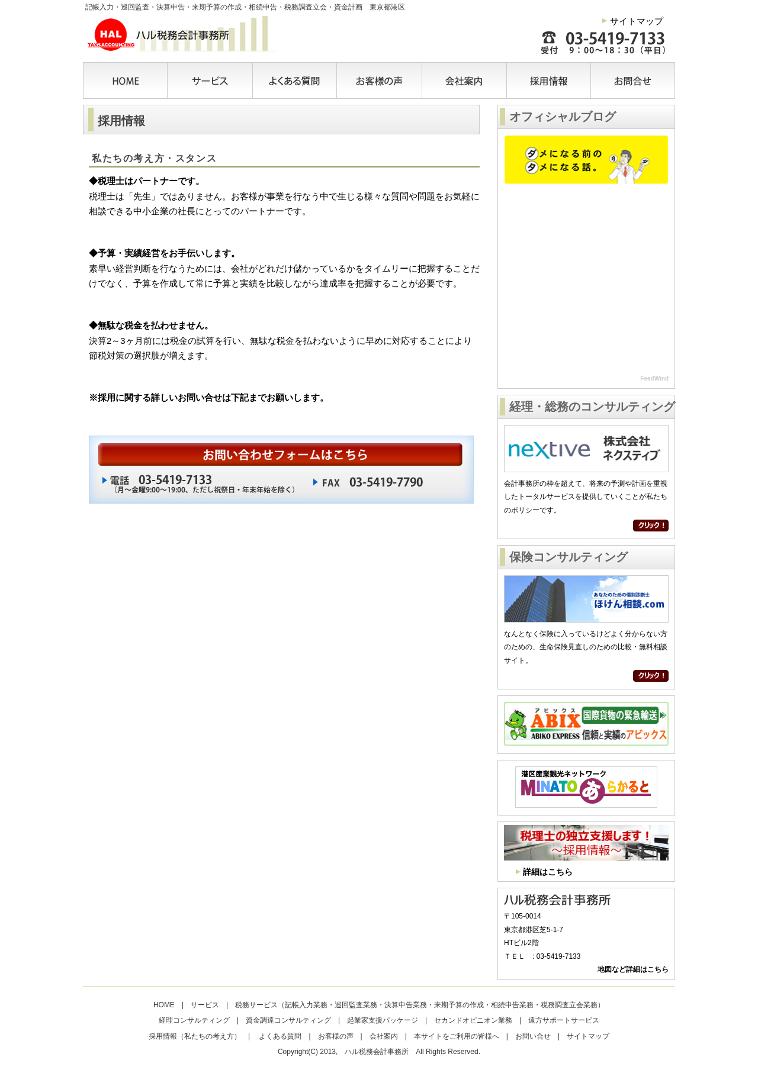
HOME (126, 80)
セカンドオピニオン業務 (473, 1020)
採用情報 (549, 80)
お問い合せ (533, 1036)
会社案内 (464, 80)
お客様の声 (380, 80)
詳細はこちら (548, 871)
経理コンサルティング (194, 1020)
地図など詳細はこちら (633, 969)
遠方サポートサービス (563, 1020)
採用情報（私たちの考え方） (195, 1036)
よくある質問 (295, 80)
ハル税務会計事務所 (180, 34)
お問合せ (629, 80)
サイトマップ (636, 21)
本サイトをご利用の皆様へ (456, 1036)
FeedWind (654, 378)
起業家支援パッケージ (382, 1020)
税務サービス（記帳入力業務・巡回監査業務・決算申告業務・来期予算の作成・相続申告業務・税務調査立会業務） (420, 1005)
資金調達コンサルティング (288, 1020)
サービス (210, 80)
